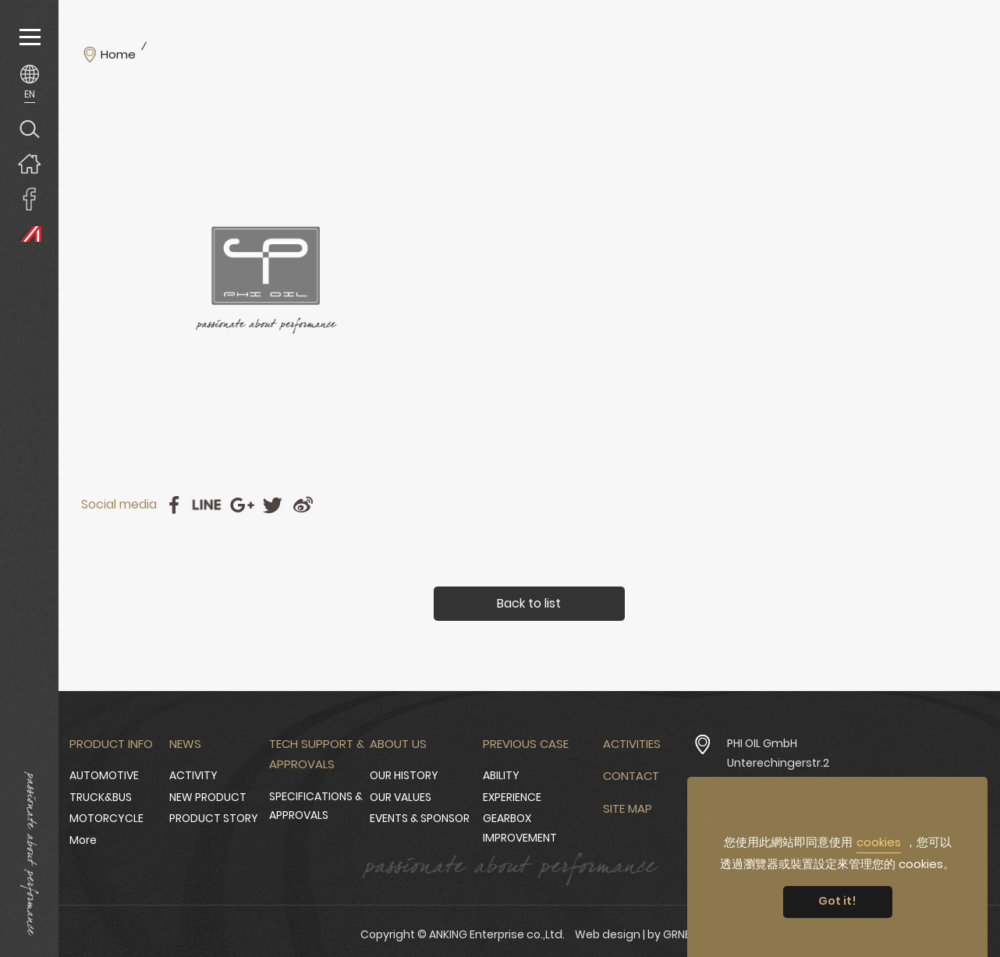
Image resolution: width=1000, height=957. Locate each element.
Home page (29, 163)
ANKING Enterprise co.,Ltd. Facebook (29, 198)
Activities (632, 743)
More (83, 840)
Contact (631, 775)
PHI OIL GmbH (762, 743)
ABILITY (501, 775)
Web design (607, 934)
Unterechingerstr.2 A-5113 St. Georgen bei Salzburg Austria (831, 772)
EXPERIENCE (512, 797)
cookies (878, 842)
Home (118, 54)
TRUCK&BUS (100, 797)
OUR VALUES (400, 797)
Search (29, 128)
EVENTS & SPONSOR (420, 818)
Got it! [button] (837, 901)
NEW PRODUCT (207, 797)
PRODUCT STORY (213, 818)
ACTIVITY (193, 775)
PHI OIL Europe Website (29, 233)
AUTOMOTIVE (104, 775)
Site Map (627, 808)
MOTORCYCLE (106, 818)
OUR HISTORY (404, 775)
